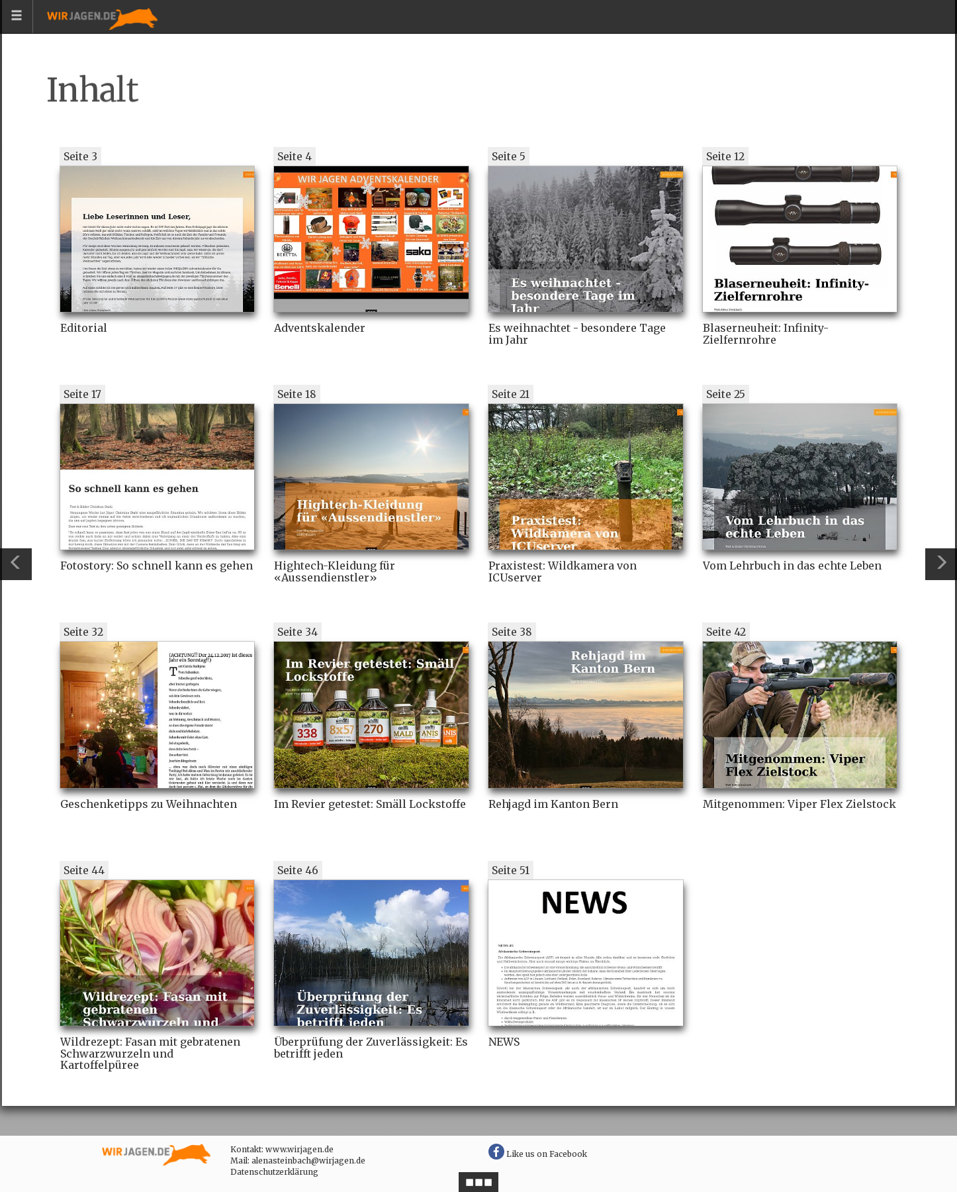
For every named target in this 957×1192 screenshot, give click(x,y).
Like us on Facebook (537, 1154)
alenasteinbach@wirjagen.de (308, 1161)
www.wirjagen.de (299, 1149)
